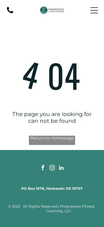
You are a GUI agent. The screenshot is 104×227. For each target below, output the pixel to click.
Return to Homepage (52, 138)
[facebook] (43, 168)
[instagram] (52, 168)
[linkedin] (61, 168)
